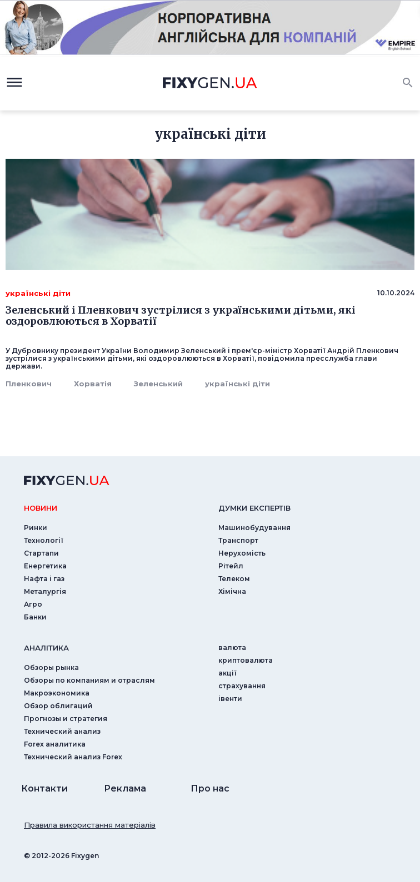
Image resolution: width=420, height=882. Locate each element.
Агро (33, 604)
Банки (35, 617)
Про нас (210, 788)
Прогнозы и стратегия (65, 718)
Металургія (45, 591)
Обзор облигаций (58, 706)
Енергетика (45, 566)
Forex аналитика (55, 744)
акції (227, 673)
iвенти (230, 698)
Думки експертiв (254, 507)
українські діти (237, 383)
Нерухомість (242, 553)
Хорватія (93, 383)
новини (40, 507)
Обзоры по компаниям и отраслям (89, 680)
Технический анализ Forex (73, 757)
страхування (242, 686)
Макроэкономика (56, 693)
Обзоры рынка (51, 667)
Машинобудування (254, 527)
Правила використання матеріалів (90, 824)
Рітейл (230, 566)
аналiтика (46, 647)
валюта (232, 647)
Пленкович (29, 383)
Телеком (234, 578)
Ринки (35, 527)
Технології (43, 540)
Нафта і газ (44, 578)
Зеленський (158, 383)
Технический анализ (62, 731)
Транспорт (238, 540)
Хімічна (232, 591)
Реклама (125, 788)
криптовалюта (245, 660)
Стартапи (41, 553)
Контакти (44, 788)
